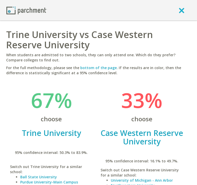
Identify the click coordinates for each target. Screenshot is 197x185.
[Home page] (26, 10)
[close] (181, 10)
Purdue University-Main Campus (49, 182)
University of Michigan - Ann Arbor (142, 180)
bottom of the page (98, 67)
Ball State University (38, 176)
